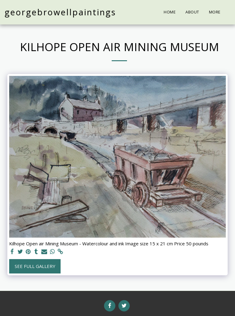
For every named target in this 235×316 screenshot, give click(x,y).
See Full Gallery (35, 266)
